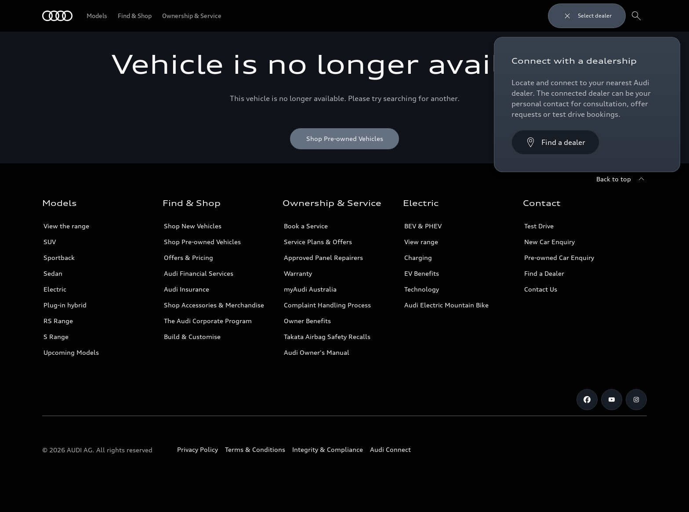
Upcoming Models (71, 352)
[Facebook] (587, 399)
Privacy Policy (197, 449)
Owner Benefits (307, 321)
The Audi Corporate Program (208, 321)
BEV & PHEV (423, 226)
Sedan (53, 273)
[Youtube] (611, 399)
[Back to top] (621, 179)
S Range (56, 336)
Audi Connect (390, 449)
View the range (66, 226)
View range (421, 241)
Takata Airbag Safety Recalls (327, 336)
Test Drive (539, 226)
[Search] (636, 15)
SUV (50, 241)
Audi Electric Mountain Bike (446, 305)
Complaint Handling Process (327, 305)
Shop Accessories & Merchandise (214, 305)
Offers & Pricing (188, 257)
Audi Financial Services (198, 273)
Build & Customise (192, 336)
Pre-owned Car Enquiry (559, 257)
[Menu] (57, 16)
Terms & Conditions (255, 449)
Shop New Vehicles (192, 226)
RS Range (58, 321)
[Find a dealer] (555, 142)
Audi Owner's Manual (316, 352)
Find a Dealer (544, 273)
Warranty (298, 273)
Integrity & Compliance (327, 449)
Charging (418, 257)
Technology (421, 289)
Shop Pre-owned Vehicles (202, 241)
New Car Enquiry (549, 241)
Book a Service (306, 226)
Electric (55, 289)
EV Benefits (421, 273)
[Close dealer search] (587, 16)
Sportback (59, 257)
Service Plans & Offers (318, 241)
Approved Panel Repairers (323, 257)
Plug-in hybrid (65, 305)
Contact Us (540, 289)
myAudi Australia (310, 289)
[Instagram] (636, 399)
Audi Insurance (186, 289)
